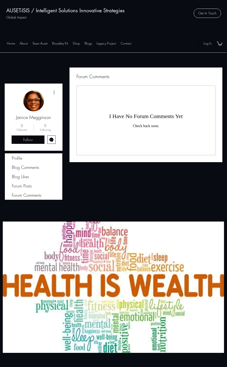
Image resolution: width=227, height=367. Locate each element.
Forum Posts (22, 186)
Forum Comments (26, 195)
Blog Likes (20, 176)
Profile (17, 158)
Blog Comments (25, 167)
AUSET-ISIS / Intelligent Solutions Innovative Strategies (65, 10)
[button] (207, 13)
